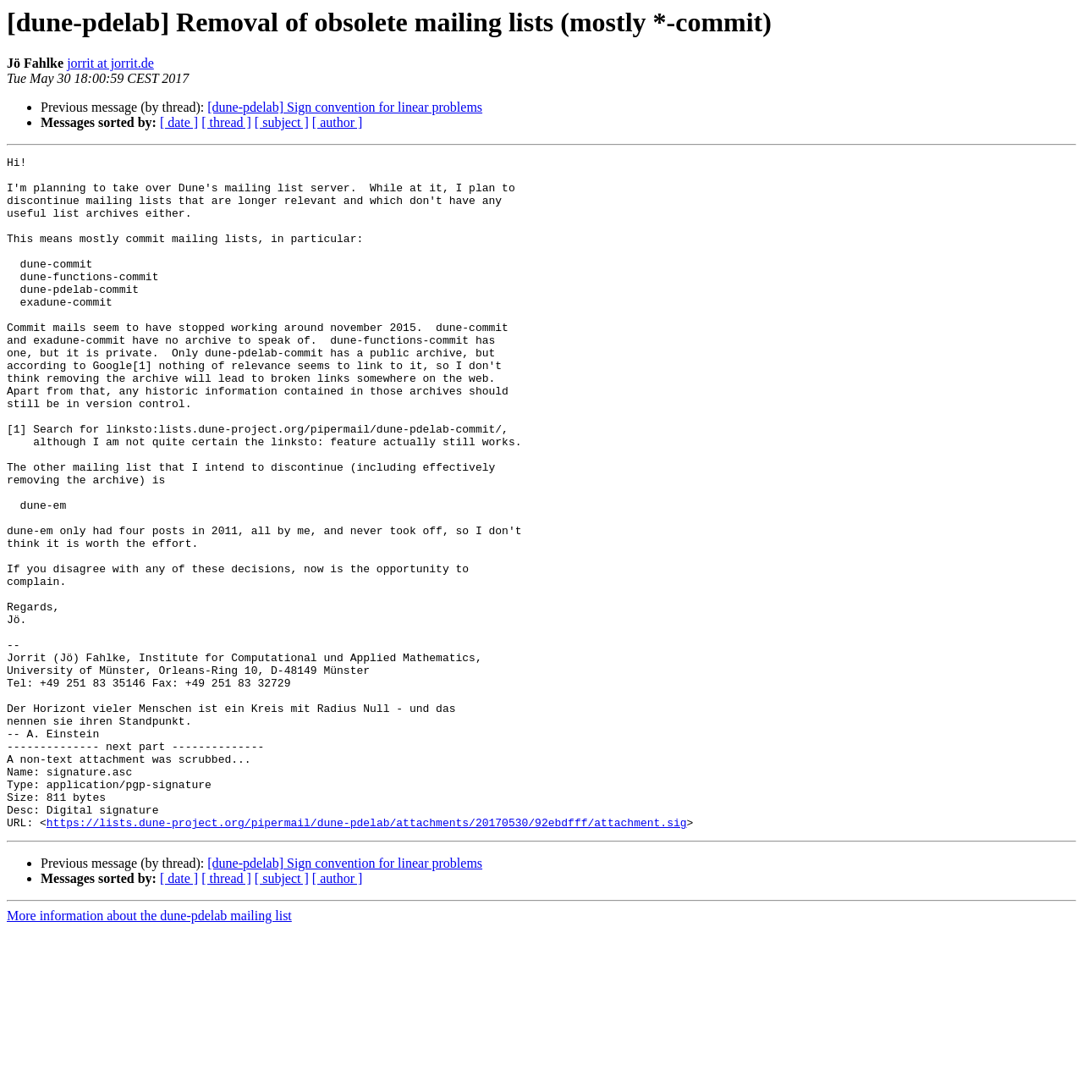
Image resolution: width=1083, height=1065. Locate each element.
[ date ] (179, 122)
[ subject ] (282, 122)
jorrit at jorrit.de (110, 63)
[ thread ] (226, 122)
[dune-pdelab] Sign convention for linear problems (344, 107)
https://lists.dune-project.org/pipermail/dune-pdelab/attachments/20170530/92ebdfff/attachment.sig (367, 956)
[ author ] (337, 122)
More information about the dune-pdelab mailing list (149, 1050)
